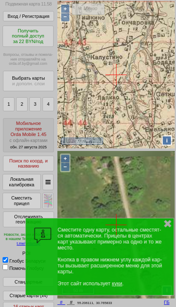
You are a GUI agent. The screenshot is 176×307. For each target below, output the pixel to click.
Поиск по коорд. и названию (28, 163)
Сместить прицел (21, 200)
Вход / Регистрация (28, 16)
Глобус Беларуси (24, 261)
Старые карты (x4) (28, 295)
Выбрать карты (28, 80)
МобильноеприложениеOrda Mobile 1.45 (28, 135)
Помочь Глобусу (23, 268)
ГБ (167, 302)
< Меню (88, 9)
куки (117, 284)
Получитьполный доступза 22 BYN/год (28, 36)
